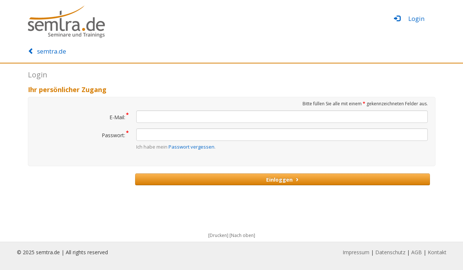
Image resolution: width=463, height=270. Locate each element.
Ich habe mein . (176, 146)
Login (409, 18)
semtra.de (47, 51)
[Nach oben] (242, 235)
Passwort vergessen (191, 146)
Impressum (356, 252)
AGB (416, 252)
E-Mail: (119, 115)
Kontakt (437, 252)
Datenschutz (390, 252)
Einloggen (282, 179)
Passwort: (115, 133)
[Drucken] (218, 235)
